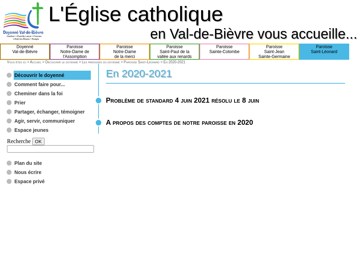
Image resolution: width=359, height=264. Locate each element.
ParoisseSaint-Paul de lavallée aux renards (174, 51)
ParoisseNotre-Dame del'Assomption (74, 51)
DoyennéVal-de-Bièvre (25, 51)
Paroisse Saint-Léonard (142, 62)
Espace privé (29, 181)
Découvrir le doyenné (61, 62)
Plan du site (28, 163)
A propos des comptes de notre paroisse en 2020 (179, 122)
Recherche (19, 141)
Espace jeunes (31, 130)
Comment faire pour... (39, 84)
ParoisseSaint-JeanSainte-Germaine (274, 51)
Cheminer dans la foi (38, 93)
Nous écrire (27, 172)
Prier (20, 102)
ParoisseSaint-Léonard (324, 51)
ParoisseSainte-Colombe (224, 51)
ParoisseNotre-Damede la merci (124, 51)
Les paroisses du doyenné (101, 62)
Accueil (35, 62)
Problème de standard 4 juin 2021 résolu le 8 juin (182, 100)
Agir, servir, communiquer (44, 121)
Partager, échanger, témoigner (49, 112)
